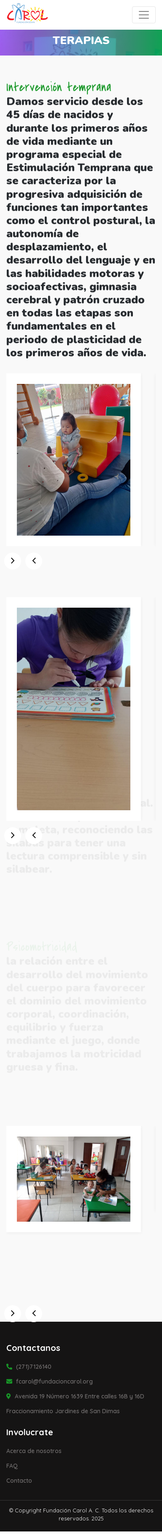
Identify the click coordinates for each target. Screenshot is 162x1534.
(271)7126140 (28, 1366)
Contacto (19, 1480)
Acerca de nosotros (34, 1451)
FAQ (12, 1466)
